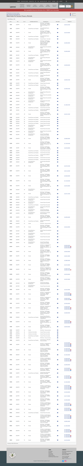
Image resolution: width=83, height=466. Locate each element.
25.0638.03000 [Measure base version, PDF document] (67, 312)
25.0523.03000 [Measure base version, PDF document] (67, 227)
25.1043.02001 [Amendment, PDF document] (67, 377)
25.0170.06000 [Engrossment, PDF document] (67, 418)
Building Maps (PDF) (43, 1)
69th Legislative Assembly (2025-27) (13, 14)
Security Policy (51, 454)
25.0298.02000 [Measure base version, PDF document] (67, 358)
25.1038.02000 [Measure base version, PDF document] (67, 430)
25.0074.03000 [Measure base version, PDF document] (67, 185)
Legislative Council (24, 1)
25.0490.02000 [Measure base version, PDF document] (67, 217)
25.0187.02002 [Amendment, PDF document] (67, 386)
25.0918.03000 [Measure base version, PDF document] (67, 274)
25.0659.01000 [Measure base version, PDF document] (67, 79)
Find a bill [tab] (60, 4)
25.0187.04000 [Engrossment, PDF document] (67, 389)
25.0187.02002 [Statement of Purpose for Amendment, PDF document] (67, 388)
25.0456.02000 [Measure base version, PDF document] (67, 51)
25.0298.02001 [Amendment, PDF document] (67, 359)
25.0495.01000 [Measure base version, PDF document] (67, 268)
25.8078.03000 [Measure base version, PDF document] (67, 326)
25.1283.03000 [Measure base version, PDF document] (67, 426)
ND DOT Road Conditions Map (54, 456)
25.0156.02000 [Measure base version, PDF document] (67, 342)
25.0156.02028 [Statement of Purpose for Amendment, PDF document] (67, 345)
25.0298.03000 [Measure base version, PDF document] (67, 364)
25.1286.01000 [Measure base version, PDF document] (67, 104)
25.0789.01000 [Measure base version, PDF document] (67, 88)
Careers (18, 1)
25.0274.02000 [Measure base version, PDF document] (67, 32)
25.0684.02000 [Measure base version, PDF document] (67, 138)
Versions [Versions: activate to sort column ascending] (69, 21)
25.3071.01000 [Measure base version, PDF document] (67, 193)
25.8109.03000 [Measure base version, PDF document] (67, 148)
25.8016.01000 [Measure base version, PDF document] (67, 24)
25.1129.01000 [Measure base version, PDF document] (67, 180)
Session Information (35, 6)
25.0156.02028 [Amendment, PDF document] (67, 344)
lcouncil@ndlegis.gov (68, 458)
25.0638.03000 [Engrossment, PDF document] (67, 309)
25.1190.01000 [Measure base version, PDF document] (67, 143)
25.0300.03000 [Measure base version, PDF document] (67, 42)
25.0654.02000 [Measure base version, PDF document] (67, 245)
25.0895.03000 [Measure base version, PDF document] (67, 421)
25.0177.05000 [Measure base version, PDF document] (67, 396)
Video (57, 1)
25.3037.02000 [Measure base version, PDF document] (67, 279)
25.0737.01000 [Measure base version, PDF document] (67, 166)
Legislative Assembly (28, 6)
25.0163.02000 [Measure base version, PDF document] (67, 292)
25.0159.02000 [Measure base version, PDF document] (67, 368)
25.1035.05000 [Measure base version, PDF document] (67, 354)
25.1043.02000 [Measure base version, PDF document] (67, 376)
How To (49, 1)
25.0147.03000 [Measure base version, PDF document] (67, 264)
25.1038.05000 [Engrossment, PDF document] (67, 432)
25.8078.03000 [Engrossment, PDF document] (67, 322)
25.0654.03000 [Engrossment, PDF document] (67, 247)
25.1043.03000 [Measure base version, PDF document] (67, 382)
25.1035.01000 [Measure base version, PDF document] (67, 348)
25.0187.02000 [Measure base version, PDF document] (67, 385)
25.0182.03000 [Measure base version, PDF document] (67, 403)
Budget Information (48, 6)
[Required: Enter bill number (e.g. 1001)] (68, 6)
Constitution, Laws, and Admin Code (22, 5)
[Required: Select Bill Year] (62, 6)
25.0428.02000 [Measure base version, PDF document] (67, 175)
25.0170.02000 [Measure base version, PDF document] (67, 415)
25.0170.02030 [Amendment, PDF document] (67, 416)
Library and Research (54, 6)
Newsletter (31, 1)
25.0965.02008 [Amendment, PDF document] (67, 299)
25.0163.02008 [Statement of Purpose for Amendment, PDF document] (67, 295)
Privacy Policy (51, 453)
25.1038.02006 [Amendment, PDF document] (67, 431)
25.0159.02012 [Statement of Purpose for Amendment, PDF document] (67, 370)
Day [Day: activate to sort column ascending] (24, 21)
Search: (69, 19)
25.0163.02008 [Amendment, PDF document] (67, 294)
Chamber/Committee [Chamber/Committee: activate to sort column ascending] (33, 21)
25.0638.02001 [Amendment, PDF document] (67, 307)
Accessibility (50, 451)
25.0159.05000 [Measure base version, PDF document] (67, 440)
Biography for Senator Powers (13, 13)
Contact (60, 1)
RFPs (35, 1)
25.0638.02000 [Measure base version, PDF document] (67, 65)
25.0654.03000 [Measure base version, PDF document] (67, 251)
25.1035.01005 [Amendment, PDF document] (67, 349)
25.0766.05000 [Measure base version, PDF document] (67, 303)
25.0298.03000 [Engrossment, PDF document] (67, 361)
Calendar (53, 1)
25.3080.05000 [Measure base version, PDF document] (67, 260)
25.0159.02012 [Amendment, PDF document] (67, 369)
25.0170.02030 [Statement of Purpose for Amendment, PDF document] (67, 417)
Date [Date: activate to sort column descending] (10, 21)
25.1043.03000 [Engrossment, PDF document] (67, 378)
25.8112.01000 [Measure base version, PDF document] (67, 170)
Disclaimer (50, 452)
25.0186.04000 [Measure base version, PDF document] (67, 400)
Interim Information (41, 6)
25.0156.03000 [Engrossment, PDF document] (67, 346)
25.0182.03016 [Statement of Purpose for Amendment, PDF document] (67, 406)
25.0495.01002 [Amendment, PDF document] (67, 269)
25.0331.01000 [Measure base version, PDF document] (67, 114)
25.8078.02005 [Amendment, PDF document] (67, 321)
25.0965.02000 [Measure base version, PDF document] (67, 298)
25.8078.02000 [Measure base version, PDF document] (67, 320)
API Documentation (52, 455)
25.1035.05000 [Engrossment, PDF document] (67, 351)
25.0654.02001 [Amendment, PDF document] (67, 246)
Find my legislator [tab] (66, 4)
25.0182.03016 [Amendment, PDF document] (67, 404)
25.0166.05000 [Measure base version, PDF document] (67, 392)
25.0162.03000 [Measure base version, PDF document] (67, 289)
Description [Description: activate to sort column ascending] (45, 21)
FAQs (38, 1)
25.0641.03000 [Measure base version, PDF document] (67, 256)
